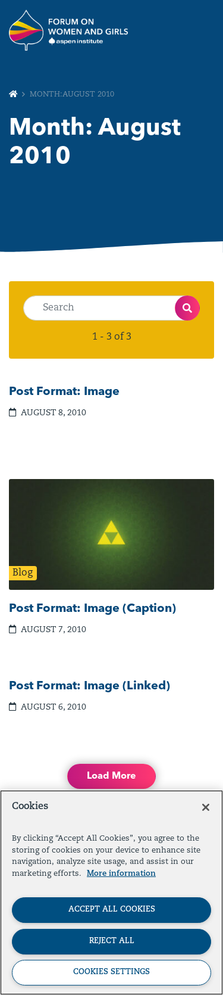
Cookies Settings (111, 972)
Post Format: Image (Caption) (92, 609)
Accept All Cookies (111, 909)
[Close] (206, 807)
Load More (111, 776)
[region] (111, 892)
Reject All (111, 941)
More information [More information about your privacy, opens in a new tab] (121, 874)
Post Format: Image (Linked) (89, 686)
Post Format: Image (64, 392)
